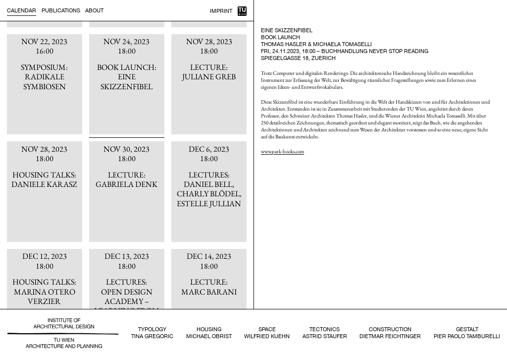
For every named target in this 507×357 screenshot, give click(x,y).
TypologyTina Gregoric (152, 332)
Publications (61, 10)
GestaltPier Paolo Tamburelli (467, 332)
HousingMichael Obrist (209, 332)
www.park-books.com (282, 151)
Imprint (221, 11)
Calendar (21, 10)
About (94, 10)
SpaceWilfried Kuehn (267, 332)
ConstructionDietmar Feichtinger (390, 332)
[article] (44, 84)
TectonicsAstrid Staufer (325, 332)
